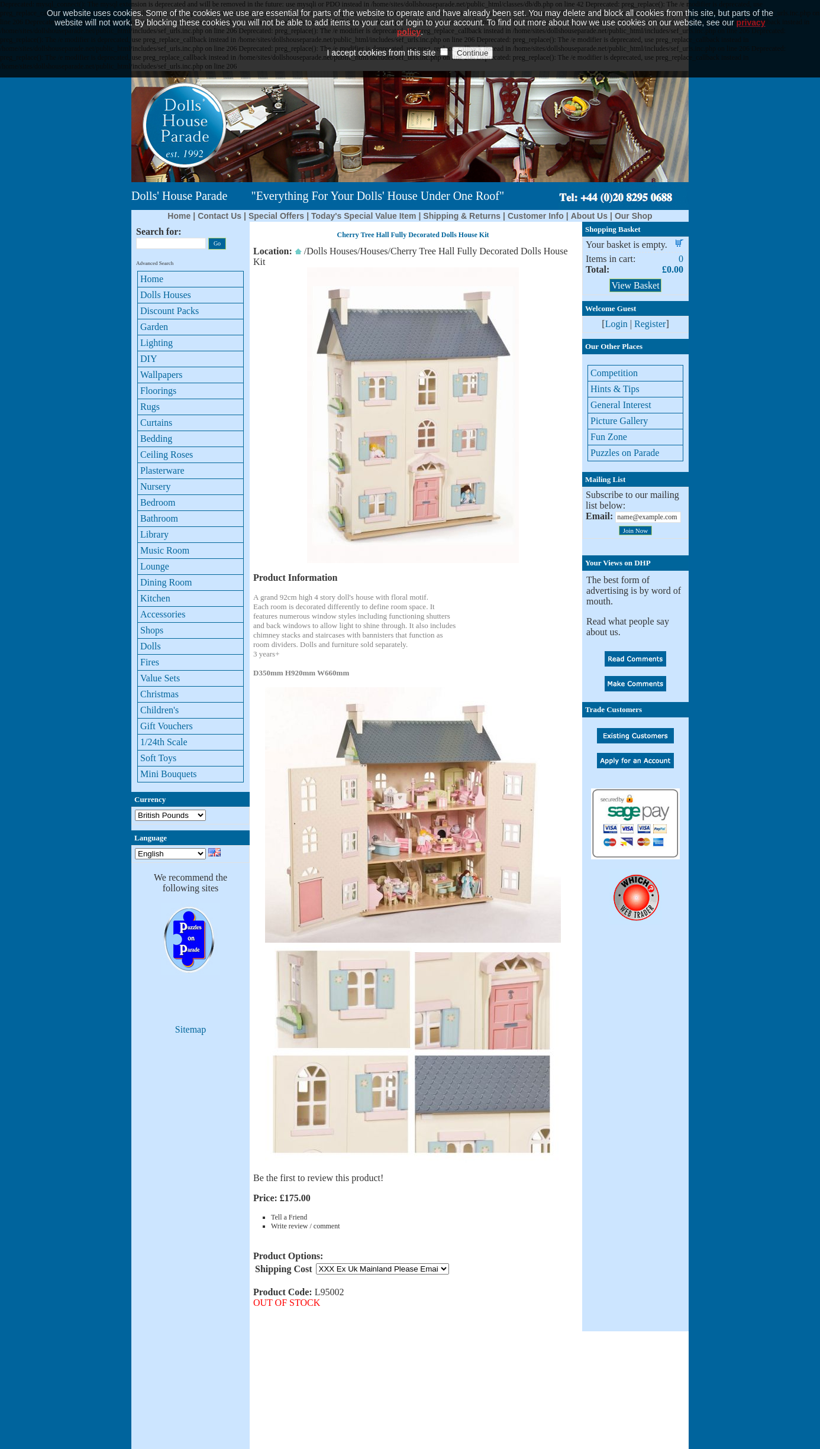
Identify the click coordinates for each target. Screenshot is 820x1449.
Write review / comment (305, 1226)
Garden (154, 327)
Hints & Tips (615, 389)
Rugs (150, 407)
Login (616, 324)
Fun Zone (608, 437)
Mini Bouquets (168, 774)
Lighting (156, 343)
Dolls (150, 646)
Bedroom (158, 502)
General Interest (620, 405)
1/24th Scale (164, 742)
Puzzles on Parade (624, 453)
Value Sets (160, 678)
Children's (159, 710)
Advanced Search (154, 263)
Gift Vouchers (166, 726)
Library (154, 534)
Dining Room (166, 582)
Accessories (162, 614)
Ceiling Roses (166, 454)
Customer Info (536, 216)
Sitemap (190, 1029)
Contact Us (219, 216)
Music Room (164, 550)
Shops (151, 630)
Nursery (155, 486)
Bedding (156, 439)
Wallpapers (161, 375)
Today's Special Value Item (363, 216)
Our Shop (634, 216)
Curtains (156, 423)
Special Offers (276, 216)
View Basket (635, 285)
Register (650, 324)
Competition (614, 373)
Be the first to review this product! (318, 1178)
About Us (589, 216)
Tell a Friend (289, 1217)
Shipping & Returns (462, 216)
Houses (374, 251)
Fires (149, 662)
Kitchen (155, 598)
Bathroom (159, 518)
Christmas (159, 694)
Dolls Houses (165, 295)
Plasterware (162, 470)
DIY (148, 359)
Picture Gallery (619, 421)
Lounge (154, 566)
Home (179, 216)
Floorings (158, 391)
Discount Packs (169, 311)
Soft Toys (158, 758)
